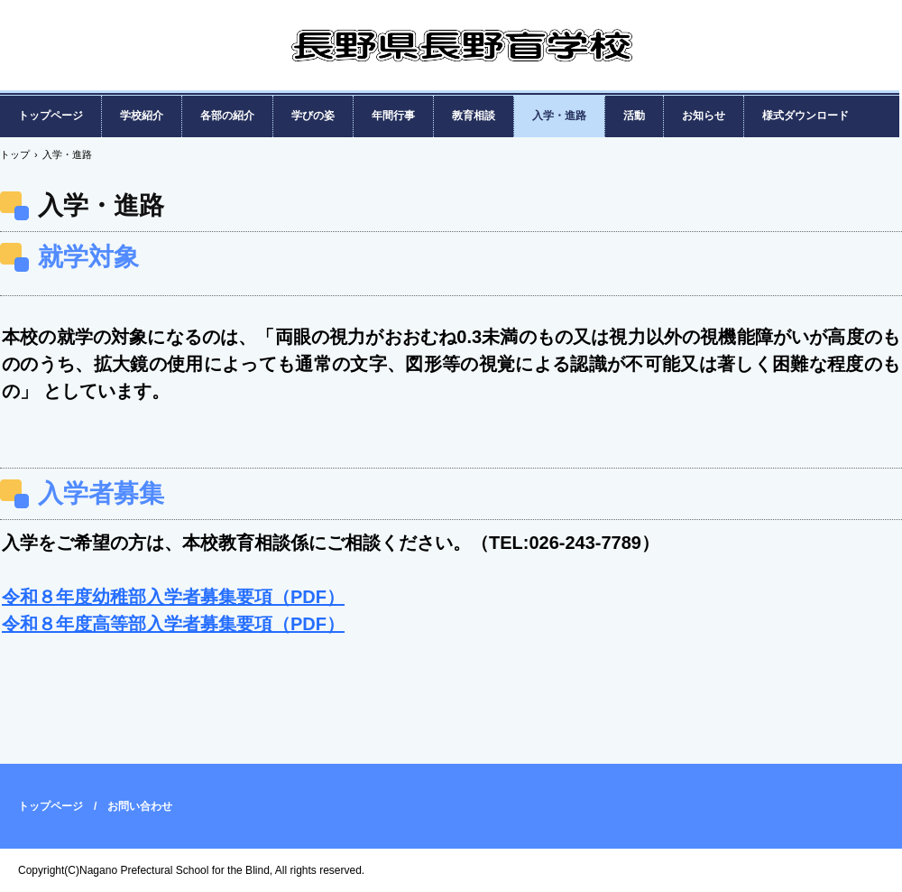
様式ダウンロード (805, 115)
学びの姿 (313, 115)
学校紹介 (141, 115)
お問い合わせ (139, 806)
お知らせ (703, 115)
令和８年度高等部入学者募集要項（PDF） (173, 624)
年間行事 (393, 115)
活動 (634, 115)
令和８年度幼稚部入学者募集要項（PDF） (173, 597)
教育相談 (473, 115)
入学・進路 (559, 115)
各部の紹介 (227, 115)
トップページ (50, 115)
